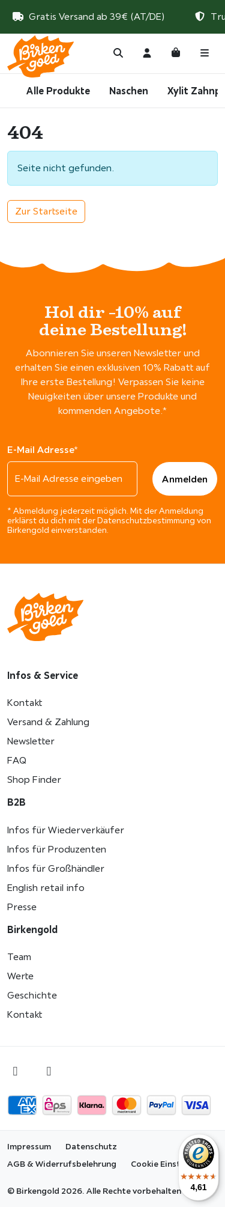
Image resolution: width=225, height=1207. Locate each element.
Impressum (29, 1146)
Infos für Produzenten (56, 849)
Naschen (128, 91)
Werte (20, 976)
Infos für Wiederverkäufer (65, 830)
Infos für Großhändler (55, 868)
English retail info (46, 887)
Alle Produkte (58, 91)
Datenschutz (91, 1146)
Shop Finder (34, 779)
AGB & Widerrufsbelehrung (61, 1163)
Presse (22, 907)
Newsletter (31, 741)
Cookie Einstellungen (172, 1163)
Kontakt (24, 702)
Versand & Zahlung (48, 722)
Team (19, 956)
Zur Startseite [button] (46, 211)
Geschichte (32, 995)
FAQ (16, 760)
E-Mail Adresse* (42, 449)
